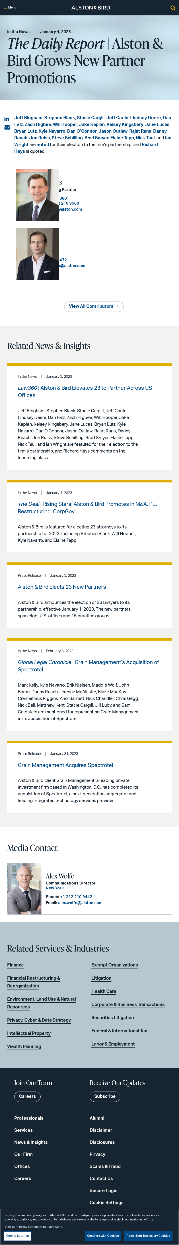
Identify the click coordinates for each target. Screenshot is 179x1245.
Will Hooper (65, 124)
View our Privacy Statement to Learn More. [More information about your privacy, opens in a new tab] (34, 1227)
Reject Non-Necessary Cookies (148, 1236)
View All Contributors (91, 306)
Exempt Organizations (114, 965)
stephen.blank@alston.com (102, 266)
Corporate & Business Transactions (128, 1004)
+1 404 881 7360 (94, 199)
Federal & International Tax (119, 1031)
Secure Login (103, 1190)
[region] (89, 1227)
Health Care (103, 991)
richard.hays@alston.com (100, 209)
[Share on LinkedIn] (7, 119)
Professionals (28, 1118)
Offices (22, 1166)
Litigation (101, 978)
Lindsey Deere (145, 118)
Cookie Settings (106, 1202)
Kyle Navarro (52, 131)
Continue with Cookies (103, 1236)
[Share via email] (7, 127)
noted (43, 145)
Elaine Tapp (122, 138)
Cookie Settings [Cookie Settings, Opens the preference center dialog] (17, 1236)
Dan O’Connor (82, 131)
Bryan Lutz (25, 131)
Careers (22, 1178)
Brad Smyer (96, 138)
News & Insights (31, 1142)
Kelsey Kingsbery (125, 124)
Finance (15, 965)
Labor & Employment (113, 1044)
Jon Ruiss (39, 138)
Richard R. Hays (84, 182)
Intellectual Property (29, 1033)
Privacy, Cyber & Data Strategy (39, 1020)
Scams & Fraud (105, 1166)
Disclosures (102, 1142)
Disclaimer (101, 1130)
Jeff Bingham (28, 118)
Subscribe (105, 1096)
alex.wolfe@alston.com (80, 903)
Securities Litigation (112, 1017)
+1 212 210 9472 (94, 260)
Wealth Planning (24, 1046)
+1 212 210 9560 (106, 203)
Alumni (97, 1118)
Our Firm (23, 1154)
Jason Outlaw (113, 131)
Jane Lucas (157, 124)
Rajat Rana (140, 131)
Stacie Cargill (91, 118)
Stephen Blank (59, 118)
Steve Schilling (67, 138)
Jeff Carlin (117, 118)
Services (23, 1130)
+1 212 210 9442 (76, 897)
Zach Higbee (38, 124)
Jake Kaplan (92, 124)
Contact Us (101, 1178)
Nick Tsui (145, 138)
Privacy (97, 1154)
